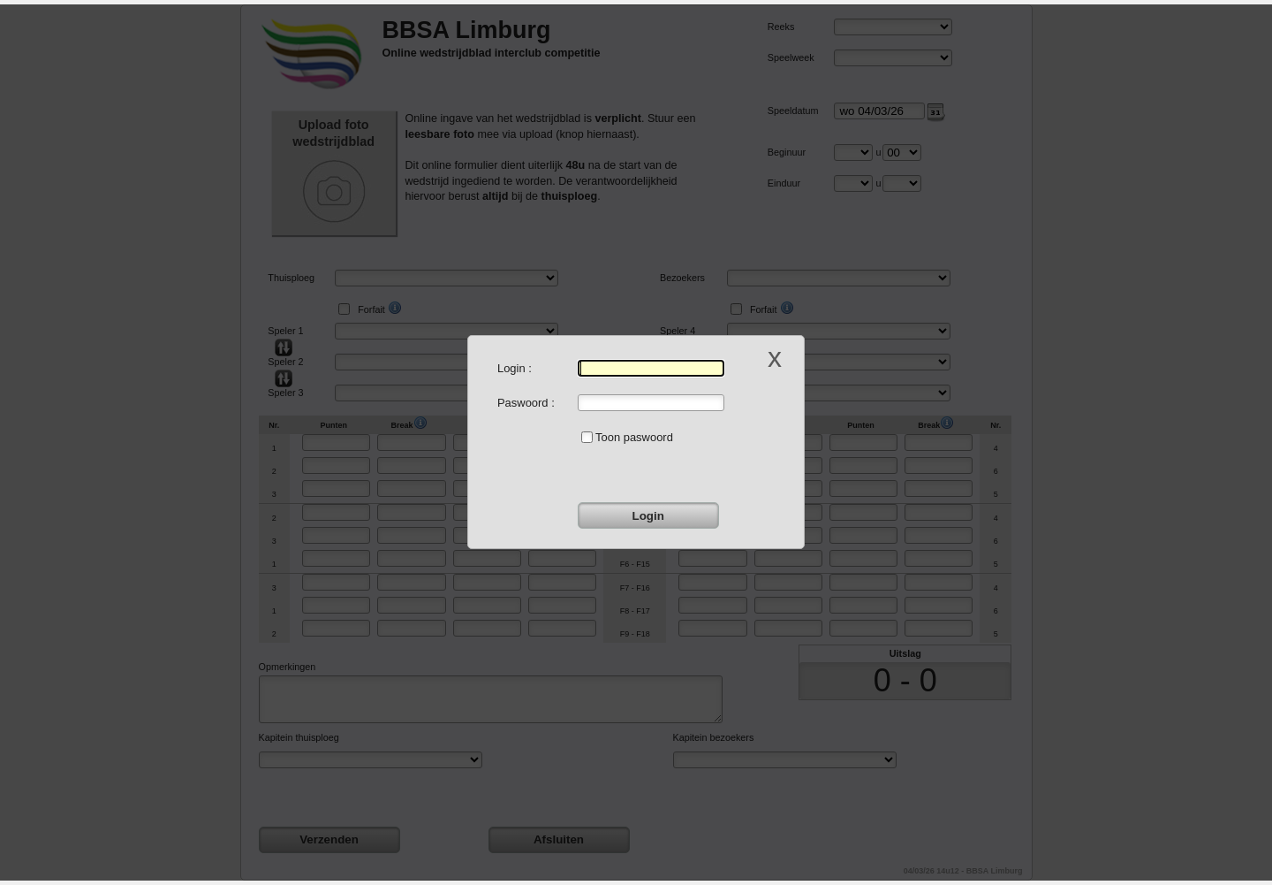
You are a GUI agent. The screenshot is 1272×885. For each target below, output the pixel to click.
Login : (514, 368)
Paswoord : (526, 402)
